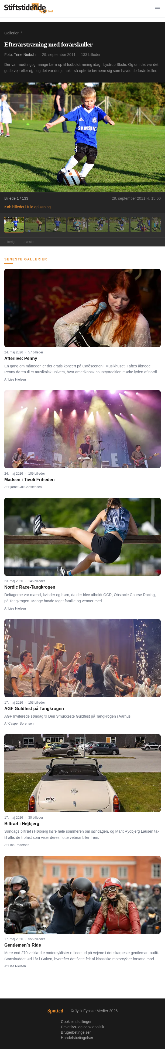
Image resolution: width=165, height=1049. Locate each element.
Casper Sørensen (21, 723)
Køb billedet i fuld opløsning (27, 207)
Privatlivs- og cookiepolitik (82, 1027)
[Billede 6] (119, 224)
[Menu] (157, 8)
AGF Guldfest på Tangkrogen (34, 708)
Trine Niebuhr (25, 54)
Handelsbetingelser (77, 1038)
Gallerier (11, 33)
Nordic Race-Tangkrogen (29, 587)
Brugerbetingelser (76, 1032)
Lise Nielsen (17, 379)
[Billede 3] (56, 224)
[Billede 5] (98, 224)
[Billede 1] (14, 224)
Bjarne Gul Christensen (25, 487)
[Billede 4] (77, 224)
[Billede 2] (35, 224)
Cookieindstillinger (76, 1021)
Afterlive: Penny (20, 358)
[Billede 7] (140, 224)
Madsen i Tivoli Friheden (29, 479)
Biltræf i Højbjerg (21, 823)
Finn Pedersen (18, 845)
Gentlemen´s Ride (22, 945)
